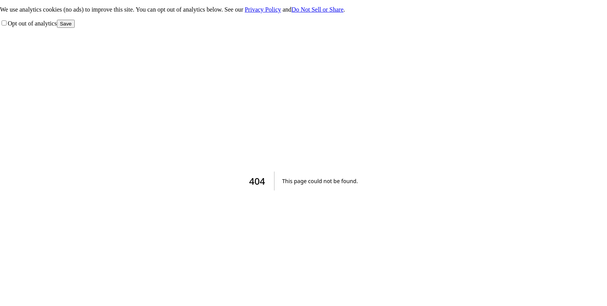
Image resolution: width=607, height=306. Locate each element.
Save (66, 24)
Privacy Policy (263, 9)
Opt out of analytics (29, 23)
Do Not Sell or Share (317, 9)
